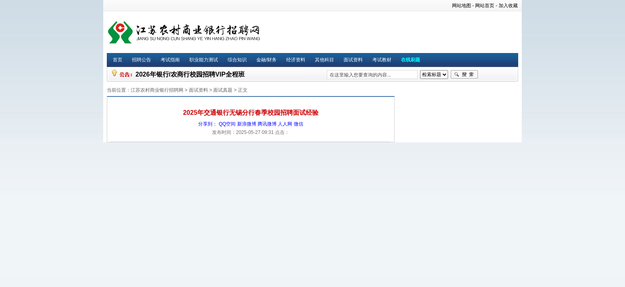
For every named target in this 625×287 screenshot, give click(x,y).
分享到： (207, 124)
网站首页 (484, 5)
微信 (298, 124)
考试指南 (170, 60)
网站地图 (461, 5)
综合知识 (237, 60)
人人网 (285, 124)
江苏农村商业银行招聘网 (157, 90)
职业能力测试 (203, 60)
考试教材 (381, 60)
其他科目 (324, 60)
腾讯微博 (267, 124)
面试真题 (222, 90)
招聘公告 (141, 60)
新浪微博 (246, 124)
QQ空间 (227, 124)
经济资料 (295, 60)
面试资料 (353, 60)
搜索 (464, 74)
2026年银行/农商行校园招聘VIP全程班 (190, 74)
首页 (117, 60)
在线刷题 (410, 60)
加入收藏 (508, 5)
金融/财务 (266, 60)
